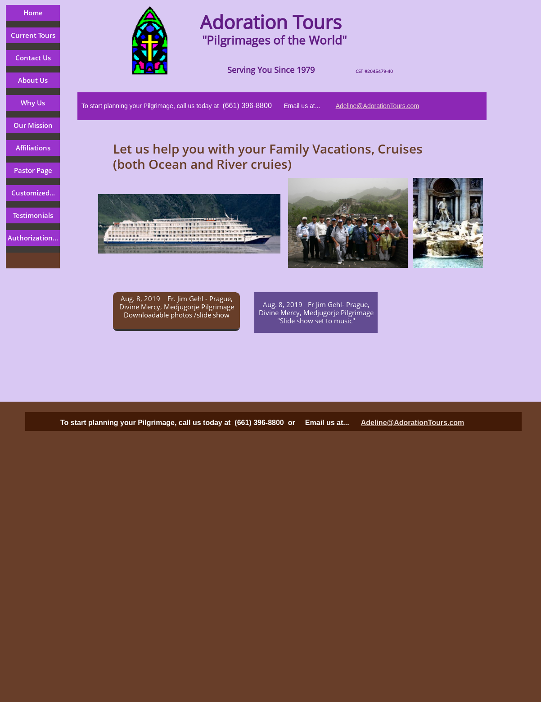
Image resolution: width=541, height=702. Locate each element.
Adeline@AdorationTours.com (377, 105)
